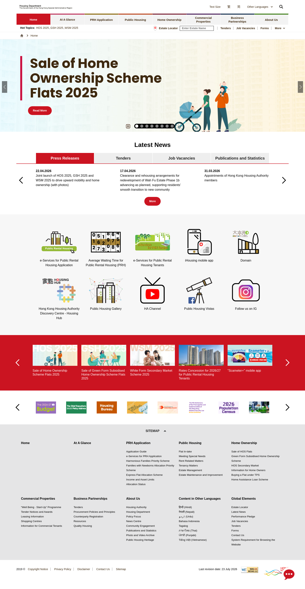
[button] (179, 7)
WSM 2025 (71, 27)
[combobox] (260, 7)
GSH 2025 (56, 27)
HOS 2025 (42, 27)
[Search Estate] (211, 28)
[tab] (34, 19)
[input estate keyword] (197, 28)
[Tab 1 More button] (152, 201)
